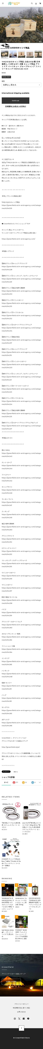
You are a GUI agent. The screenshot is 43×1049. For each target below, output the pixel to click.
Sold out (15, 100)
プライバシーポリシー (21, 1004)
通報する (16, 771)
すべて (6, 782)
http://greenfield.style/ (11, 747)
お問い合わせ (21, 1012)
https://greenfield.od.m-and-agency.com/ (18, 239)
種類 (3, 81)
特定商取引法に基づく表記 (21, 1008)
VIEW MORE (11, 981)
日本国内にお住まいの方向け (15, 106)
